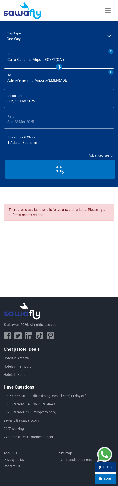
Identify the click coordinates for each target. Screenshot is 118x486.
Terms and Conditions (75, 460)
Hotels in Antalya (16, 358)
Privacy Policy (14, 460)
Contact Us (12, 466)
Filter (105, 467)
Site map (65, 453)
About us (10, 453)
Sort (105, 478)
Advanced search (101, 155)
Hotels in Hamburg (17, 366)
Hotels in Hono (14, 374)
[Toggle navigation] (107, 10)
